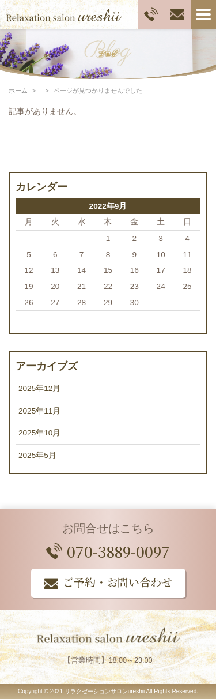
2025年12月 (39, 388)
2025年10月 (39, 433)
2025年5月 (37, 455)
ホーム (18, 90)
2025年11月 (39, 411)
